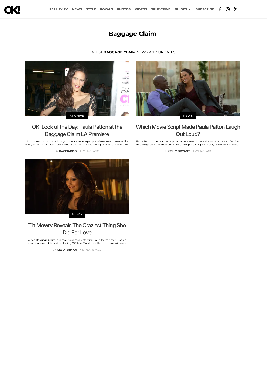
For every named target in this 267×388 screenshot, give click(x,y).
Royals (106, 9)
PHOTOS (124, 9)
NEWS (77, 9)
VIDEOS (141, 9)
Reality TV (58, 9)
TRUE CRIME (160, 9)
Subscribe (205, 9)
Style (91, 9)
